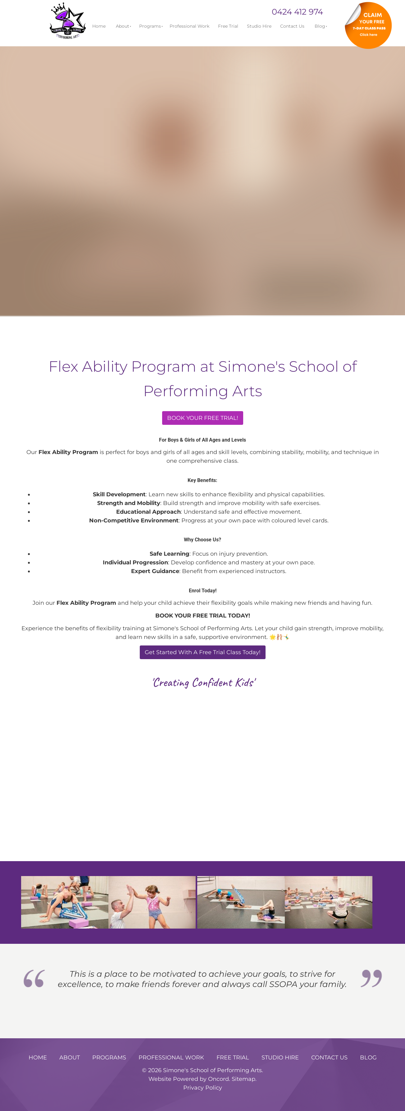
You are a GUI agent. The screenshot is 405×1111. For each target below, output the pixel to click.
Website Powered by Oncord (188, 1079)
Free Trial (228, 26)
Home (99, 26)
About (122, 26)
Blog (320, 26)
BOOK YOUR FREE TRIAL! (202, 415)
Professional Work (189, 26)
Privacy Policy (202, 1087)
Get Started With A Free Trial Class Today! (203, 649)
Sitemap (243, 1079)
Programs (150, 26)
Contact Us (292, 26)
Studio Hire (259, 26)
